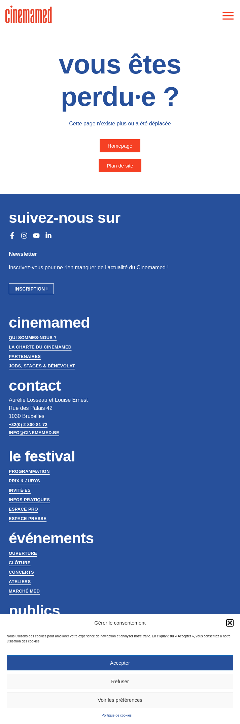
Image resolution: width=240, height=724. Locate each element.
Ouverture (23, 553)
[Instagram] (24, 235)
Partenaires (25, 356)
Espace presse (27, 518)
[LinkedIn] (48, 235)
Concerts (21, 572)
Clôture (20, 562)
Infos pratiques (29, 499)
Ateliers (20, 581)
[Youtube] (36, 235)
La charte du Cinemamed (40, 347)
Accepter (120, 663)
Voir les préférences (120, 700)
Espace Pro (23, 509)
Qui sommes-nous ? (33, 337)
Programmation (29, 471)
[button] (230, 623)
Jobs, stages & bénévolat (42, 365)
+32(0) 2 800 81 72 (28, 424)
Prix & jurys (24, 480)
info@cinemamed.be (34, 432)
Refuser (120, 681)
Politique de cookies (117, 715)
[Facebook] (12, 235)
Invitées (20, 490)
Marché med (24, 591)
